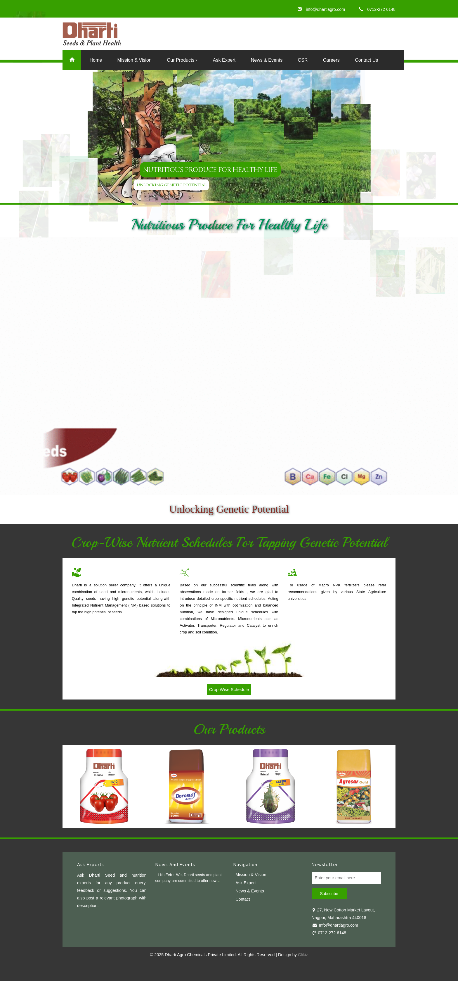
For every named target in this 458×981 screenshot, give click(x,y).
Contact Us (366, 60)
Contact (242, 899)
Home (95, 60)
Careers (331, 60)
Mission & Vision (250, 874)
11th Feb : (165, 875)
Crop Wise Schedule (229, 689)
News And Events (175, 864)
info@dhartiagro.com (321, 9)
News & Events (266, 60)
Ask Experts (90, 864)
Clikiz (303, 954)
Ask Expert (224, 60)
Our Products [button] (182, 60)
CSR (303, 60)
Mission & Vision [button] (134, 60)
